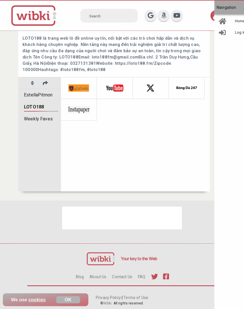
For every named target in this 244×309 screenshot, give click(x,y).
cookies (37, 299)
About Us (98, 276)
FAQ (141, 276)
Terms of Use (135, 297)
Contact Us (122, 276)
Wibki (107, 303)
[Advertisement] (122, 218)
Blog (80, 276)
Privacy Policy (109, 297)
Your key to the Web (139, 258)
